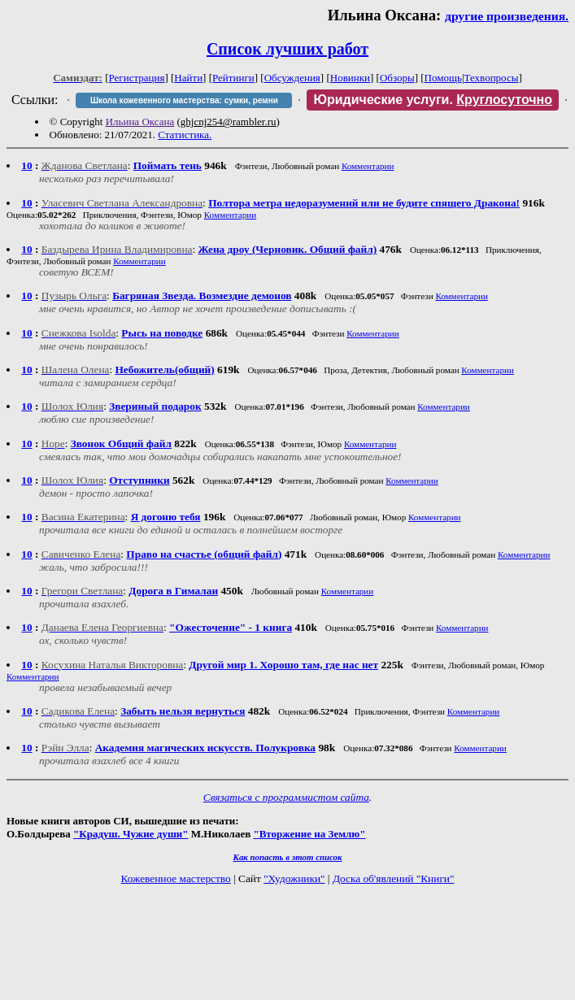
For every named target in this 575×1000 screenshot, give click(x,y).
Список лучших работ (287, 49)
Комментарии (368, 166)
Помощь (443, 78)
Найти (188, 78)
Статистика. (184, 134)
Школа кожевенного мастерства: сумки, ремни (184, 100)
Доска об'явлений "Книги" (394, 878)
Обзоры (397, 78)
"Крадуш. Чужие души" (131, 834)
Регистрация (137, 78)
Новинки (350, 78)
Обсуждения (292, 78)
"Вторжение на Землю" (309, 834)
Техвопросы (491, 78)
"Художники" (294, 878)
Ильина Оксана (140, 121)
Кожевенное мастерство (176, 878)
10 (26, 165)
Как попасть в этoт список (287, 857)
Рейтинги (233, 78)
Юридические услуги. (432, 100)
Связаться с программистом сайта (286, 797)
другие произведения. (506, 16)
